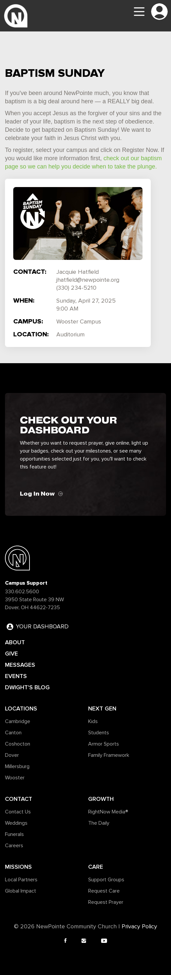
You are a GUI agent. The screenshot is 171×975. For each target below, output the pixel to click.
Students (98, 732)
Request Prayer (105, 902)
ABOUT (15, 642)
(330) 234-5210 (76, 288)
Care (95, 866)
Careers (14, 845)
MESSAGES (20, 664)
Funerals (14, 834)
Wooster (15, 777)
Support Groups (106, 879)
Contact (18, 799)
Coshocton (17, 744)
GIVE (11, 653)
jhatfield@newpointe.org (87, 280)
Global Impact (20, 891)
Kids (93, 721)
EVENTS (16, 676)
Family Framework (108, 755)
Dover (12, 755)
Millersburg (17, 766)
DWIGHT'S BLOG (27, 687)
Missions (18, 866)
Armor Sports (103, 744)
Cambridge (17, 721)
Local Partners (21, 879)
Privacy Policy (139, 927)
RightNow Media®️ (108, 811)
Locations (21, 708)
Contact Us (18, 811)
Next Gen (102, 708)
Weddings (16, 823)
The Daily (98, 823)
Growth (101, 799)
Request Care (104, 891)
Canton (13, 732)
